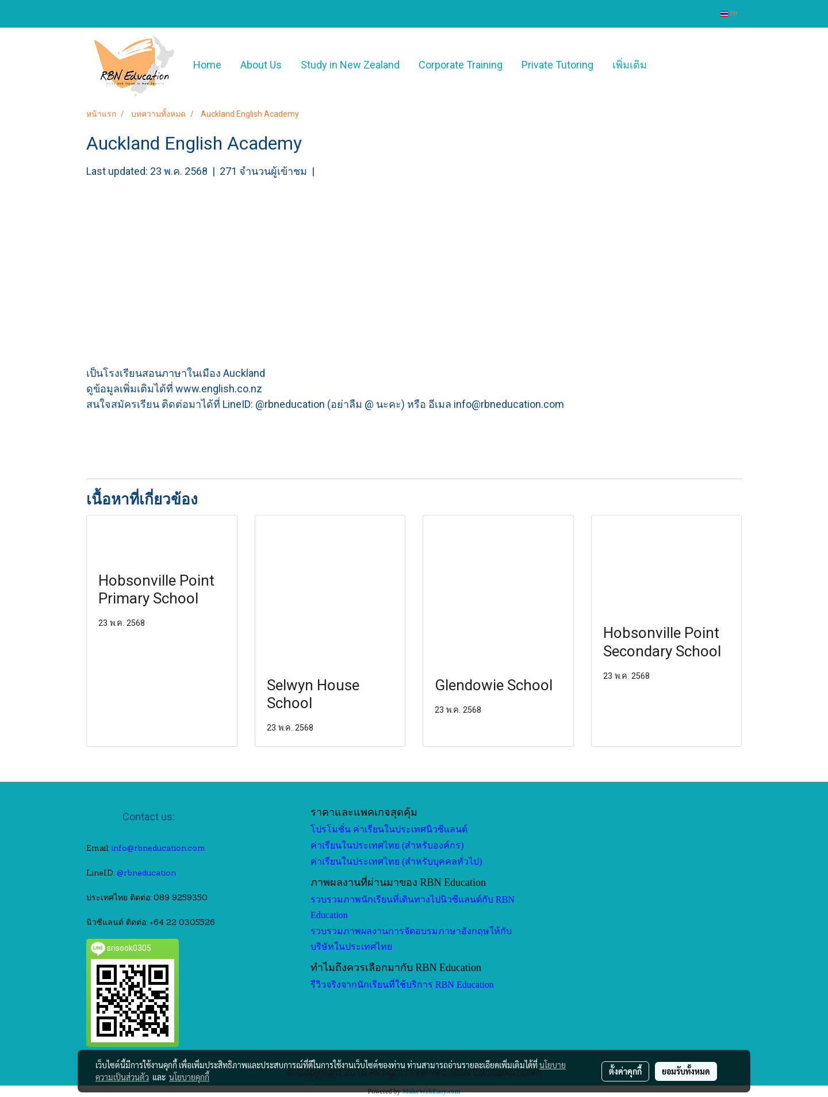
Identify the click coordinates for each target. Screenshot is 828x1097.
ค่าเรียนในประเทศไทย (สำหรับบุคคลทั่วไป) (396, 861)
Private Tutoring (557, 65)
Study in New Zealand (350, 65)
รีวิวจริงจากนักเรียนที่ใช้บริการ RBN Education (402, 984)
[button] (673, 65)
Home (207, 65)
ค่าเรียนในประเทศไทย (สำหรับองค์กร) (387, 845)
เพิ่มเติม (629, 65)
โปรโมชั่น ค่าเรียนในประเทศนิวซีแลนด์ (388, 829)
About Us (261, 65)
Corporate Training (461, 65)
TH (728, 13)
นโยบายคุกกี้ (189, 1077)
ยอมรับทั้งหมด (686, 1071)
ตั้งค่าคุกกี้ (625, 1071)
